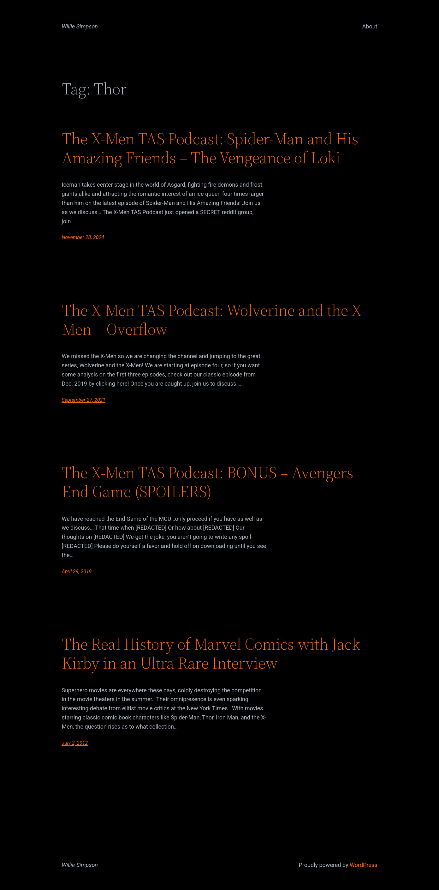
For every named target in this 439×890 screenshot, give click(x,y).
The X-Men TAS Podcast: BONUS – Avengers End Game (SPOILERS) (207, 482)
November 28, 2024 (83, 237)
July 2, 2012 (75, 743)
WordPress (363, 865)
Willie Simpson (80, 26)
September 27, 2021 (84, 400)
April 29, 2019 (77, 571)
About (369, 26)
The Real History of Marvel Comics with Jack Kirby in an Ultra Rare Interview (211, 653)
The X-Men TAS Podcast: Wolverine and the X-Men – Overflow (214, 320)
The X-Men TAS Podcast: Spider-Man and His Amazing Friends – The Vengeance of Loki (210, 148)
